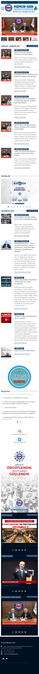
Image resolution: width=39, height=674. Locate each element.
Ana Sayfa (4, 2)
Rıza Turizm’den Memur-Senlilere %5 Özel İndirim (17, 626)
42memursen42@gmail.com (9, 654)
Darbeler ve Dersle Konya (11, 585)
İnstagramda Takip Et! (19, 434)
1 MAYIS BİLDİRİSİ (10, 407)
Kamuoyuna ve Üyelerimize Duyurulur (16, 398)
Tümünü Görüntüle (32, 46)
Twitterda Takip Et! (19, 442)
